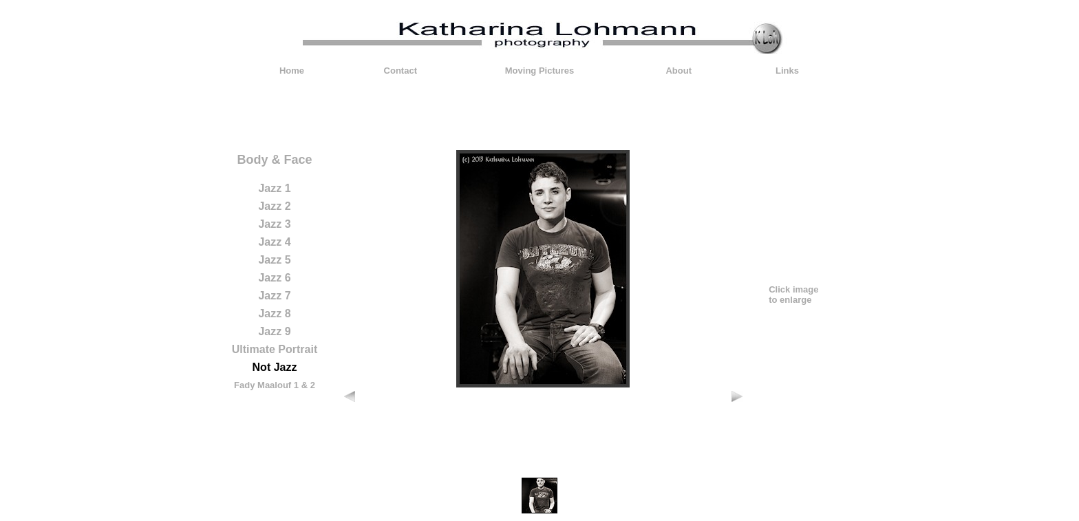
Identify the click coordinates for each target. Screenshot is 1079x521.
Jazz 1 (274, 188)
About (678, 70)
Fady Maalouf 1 (266, 385)
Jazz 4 (274, 242)
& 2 (308, 385)
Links (787, 70)
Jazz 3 (274, 224)
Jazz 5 (274, 260)
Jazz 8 (274, 313)
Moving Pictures (539, 70)
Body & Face (274, 160)
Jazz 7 (274, 295)
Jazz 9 (274, 331)
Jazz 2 (274, 206)
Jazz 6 (274, 278)
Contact (400, 70)
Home (291, 70)
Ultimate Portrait (274, 349)
